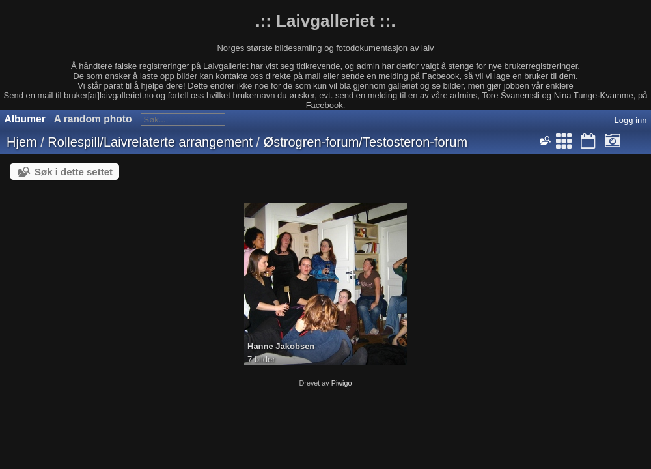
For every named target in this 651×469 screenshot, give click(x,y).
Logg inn (631, 120)
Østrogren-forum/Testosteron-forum (365, 142)
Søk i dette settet (74, 171)
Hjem (22, 142)
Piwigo (341, 383)
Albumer (25, 118)
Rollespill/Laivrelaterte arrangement (150, 142)
